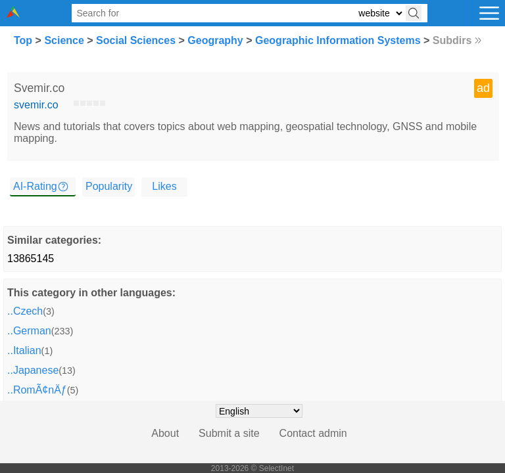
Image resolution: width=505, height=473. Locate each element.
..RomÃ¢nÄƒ (37, 389)
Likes (164, 186)
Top (23, 40)
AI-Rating (35, 186)
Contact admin (313, 433)
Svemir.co (39, 88)
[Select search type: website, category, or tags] (380, 13)
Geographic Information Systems (338, 40)
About (165, 433)
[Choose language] (259, 411)
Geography (215, 40)
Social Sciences (136, 40)
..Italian (24, 350)
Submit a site (229, 433)
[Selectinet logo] (13, 14)
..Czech (25, 311)
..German (29, 330)
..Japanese (33, 370)
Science (64, 40)
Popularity (108, 186)
